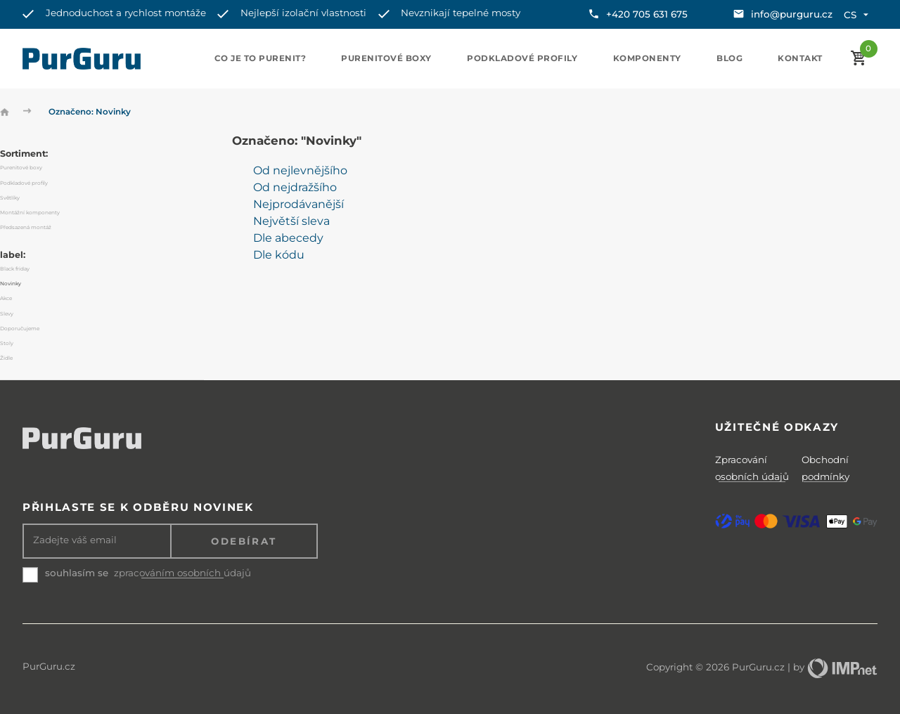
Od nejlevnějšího (300, 170)
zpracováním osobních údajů (182, 573)
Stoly (6, 343)
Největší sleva (291, 221)
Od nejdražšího (295, 187)
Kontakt (800, 58)
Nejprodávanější (298, 204)
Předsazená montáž (25, 227)
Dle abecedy (288, 238)
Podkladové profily (522, 58)
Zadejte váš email (75, 540)
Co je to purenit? (260, 58)
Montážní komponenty (30, 212)
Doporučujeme (19, 328)
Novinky (10, 283)
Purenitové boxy (386, 58)
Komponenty (647, 58)
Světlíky (10, 198)
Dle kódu (278, 254)
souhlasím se (76, 572)
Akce (6, 298)
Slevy (6, 314)
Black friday (15, 269)
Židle (6, 358)
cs (857, 15)
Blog (729, 58)
